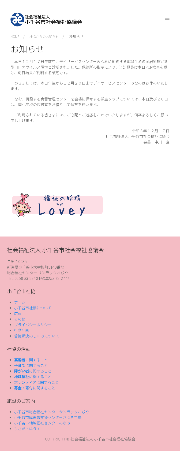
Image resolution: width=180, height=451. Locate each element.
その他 (19, 319)
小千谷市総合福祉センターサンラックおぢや (51, 411)
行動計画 (21, 330)
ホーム (19, 302)
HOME (15, 36)
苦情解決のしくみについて (36, 336)
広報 (18, 313)
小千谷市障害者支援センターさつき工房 (48, 417)
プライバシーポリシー (33, 324)
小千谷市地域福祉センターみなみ (42, 423)
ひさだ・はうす (27, 428)
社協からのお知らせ (44, 36)
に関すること (31, 359)
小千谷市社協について (33, 308)
